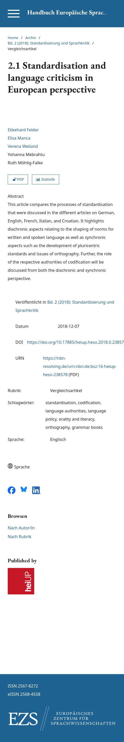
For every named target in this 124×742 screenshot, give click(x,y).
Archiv (30, 37)
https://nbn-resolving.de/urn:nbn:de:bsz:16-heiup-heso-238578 (80, 366)
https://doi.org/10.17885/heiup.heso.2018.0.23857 (75, 342)
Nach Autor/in (21, 528)
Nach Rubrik (19, 536)
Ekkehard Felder (23, 130)
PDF (18, 179)
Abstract (16, 196)
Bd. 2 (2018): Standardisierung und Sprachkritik (49, 43)
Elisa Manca (19, 138)
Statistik (45, 179)
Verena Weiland (23, 146)
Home (13, 37)
